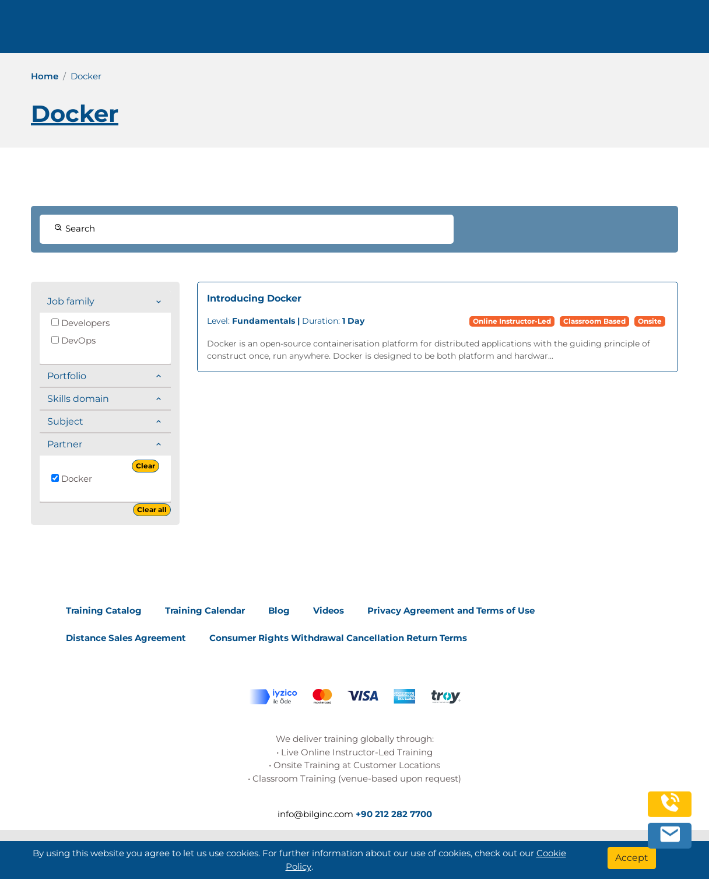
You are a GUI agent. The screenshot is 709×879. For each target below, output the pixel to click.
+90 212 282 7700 (196, 30)
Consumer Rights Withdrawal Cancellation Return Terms (338, 637)
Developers (80, 322)
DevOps (73, 340)
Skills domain (78, 398)
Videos (328, 610)
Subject (65, 421)
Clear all (152, 509)
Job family (70, 301)
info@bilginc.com (295, 30)
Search (74, 228)
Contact (569, 30)
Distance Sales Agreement (126, 637)
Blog (279, 610)
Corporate (447, 30)
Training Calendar (205, 610)
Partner (64, 444)
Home (44, 76)
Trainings (384, 30)
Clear (145, 465)
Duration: (285, 321)
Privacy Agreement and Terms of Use (451, 610)
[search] (682, 31)
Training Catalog (104, 610)
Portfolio (66, 375)
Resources (513, 30)
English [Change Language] (631, 30)
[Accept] (632, 858)
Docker (71, 478)
